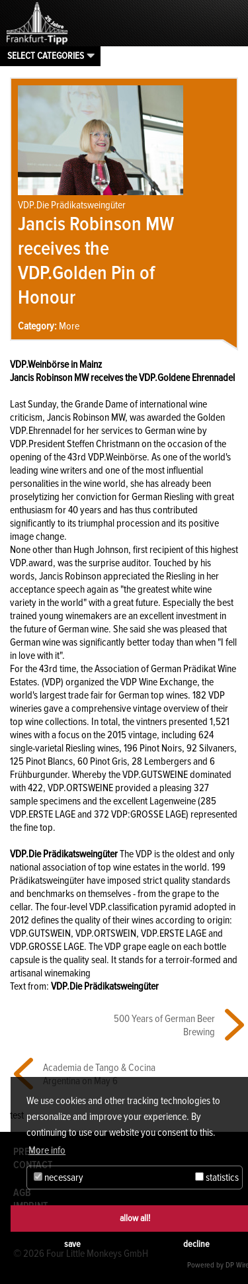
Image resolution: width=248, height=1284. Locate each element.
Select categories (45, 56)
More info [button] (46, 1150)
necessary (58, 1177)
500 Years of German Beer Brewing (164, 1025)
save (72, 1244)
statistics (217, 1177)
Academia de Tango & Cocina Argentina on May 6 (99, 1074)
